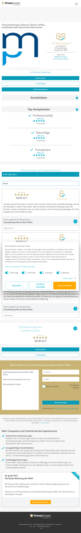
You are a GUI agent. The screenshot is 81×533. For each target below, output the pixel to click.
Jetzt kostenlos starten (41, 502)
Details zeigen (68, 278)
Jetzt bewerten (40, 78)
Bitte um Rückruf (52, 386)
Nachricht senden (61, 402)
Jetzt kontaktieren (40, 89)
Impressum (9, 266)
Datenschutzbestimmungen (25, 266)
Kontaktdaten (54, 98)
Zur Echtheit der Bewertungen (40, 72)
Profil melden (45, 423)
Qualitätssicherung (39, 524)
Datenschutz (50, 524)
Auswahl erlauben (40, 285)
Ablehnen (16, 285)
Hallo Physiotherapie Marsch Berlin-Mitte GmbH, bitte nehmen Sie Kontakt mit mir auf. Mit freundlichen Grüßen (20, 390)
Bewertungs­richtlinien (25, 524)
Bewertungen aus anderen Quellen (60, 58)
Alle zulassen (64, 285)
